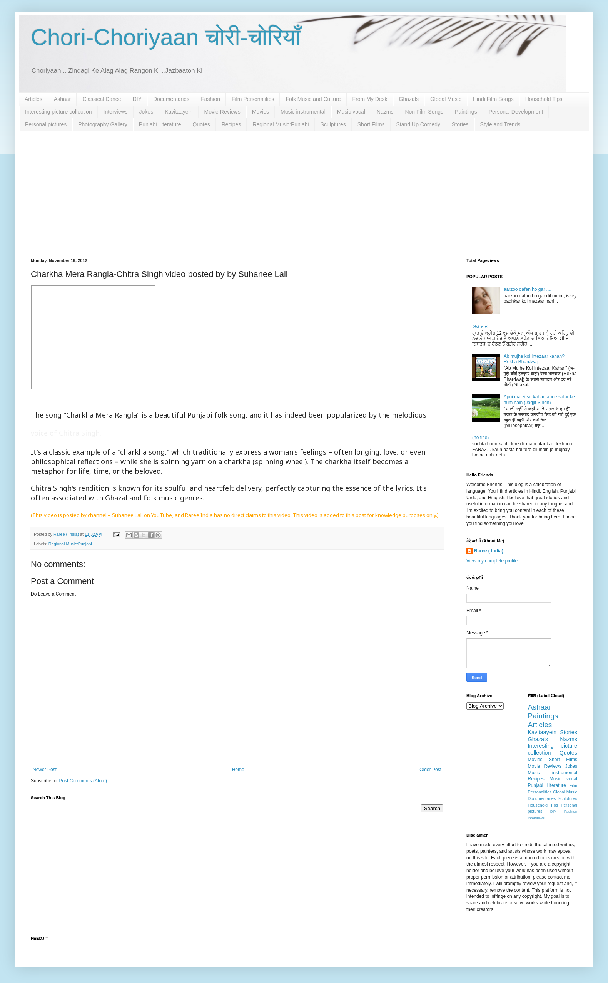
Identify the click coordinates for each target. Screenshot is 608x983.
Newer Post (45, 769)
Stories (460, 124)
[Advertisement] (304, 189)
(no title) (480, 437)
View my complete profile (492, 561)
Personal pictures (46, 124)
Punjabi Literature (160, 124)
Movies (260, 112)
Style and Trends (500, 124)
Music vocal (351, 112)
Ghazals (409, 99)
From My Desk (370, 99)
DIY (137, 99)
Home (238, 769)
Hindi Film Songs (493, 99)
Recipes (231, 124)
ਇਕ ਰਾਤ (480, 326)
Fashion (210, 99)
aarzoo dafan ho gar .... (527, 289)
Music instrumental (303, 112)
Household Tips (544, 99)
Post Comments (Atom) (83, 780)
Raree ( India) (488, 551)
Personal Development (516, 112)
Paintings (466, 112)
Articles (33, 99)
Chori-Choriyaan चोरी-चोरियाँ (166, 37)
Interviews (116, 112)
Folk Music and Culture (313, 99)
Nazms (385, 112)
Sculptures (333, 124)
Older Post (430, 769)
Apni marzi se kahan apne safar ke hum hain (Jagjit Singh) (539, 399)
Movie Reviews (222, 112)
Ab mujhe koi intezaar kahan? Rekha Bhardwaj (534, 359)
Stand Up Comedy (418, 124)
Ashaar (62, 99)
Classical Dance (101, 99)
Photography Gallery (102, 124)
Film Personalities (253, 99)
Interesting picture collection (58, 112)
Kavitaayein (178, 112)
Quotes (201, 124)
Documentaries (171, 99)
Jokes (146, 112)
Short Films (371, 124)
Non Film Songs (424, 112)
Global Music (445, 99)
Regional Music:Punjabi (280, 124)
